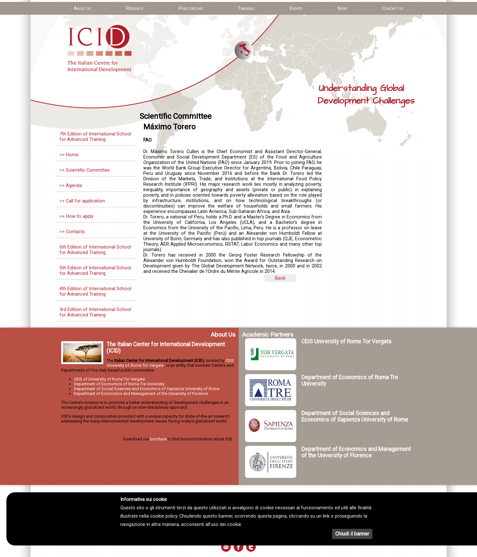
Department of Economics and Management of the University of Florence (141, 393)
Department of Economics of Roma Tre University (119, 383)
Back (280, 278)
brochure (158, 439)
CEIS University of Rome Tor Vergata (346, 341)
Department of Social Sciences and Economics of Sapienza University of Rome (146, 388)
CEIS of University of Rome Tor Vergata (109, 379)
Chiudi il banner (352, 534)
